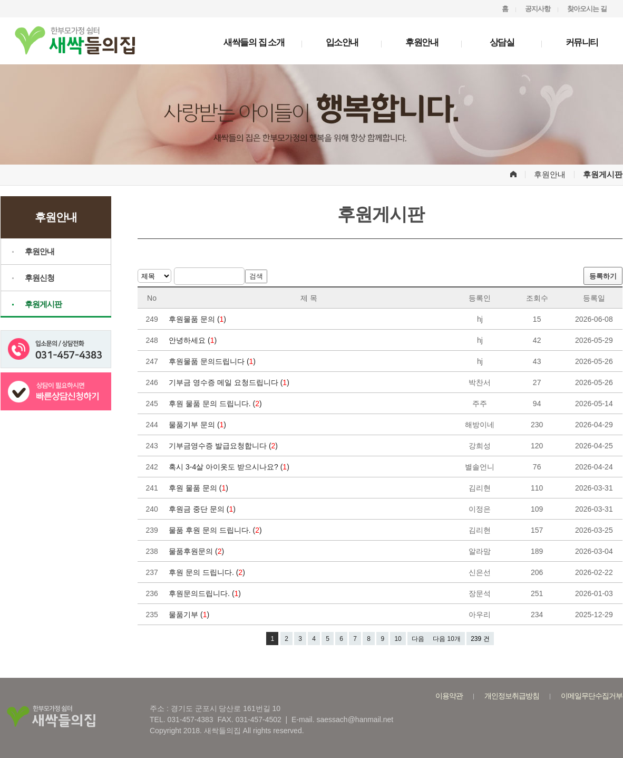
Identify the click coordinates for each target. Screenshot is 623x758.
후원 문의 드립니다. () (208, 572)
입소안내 (342, 42)
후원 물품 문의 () (199, 488)
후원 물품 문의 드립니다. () (216, 403)
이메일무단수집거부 (591, 696)
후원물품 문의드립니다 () (213, 361)
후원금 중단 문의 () (203, 509)
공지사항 (537, 9)
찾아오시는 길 (587, 9)
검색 (256, 276)
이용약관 (449, 696)
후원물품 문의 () (198, 319)
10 (397, 638)
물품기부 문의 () (198, 424)
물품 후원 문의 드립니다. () (216, 530)
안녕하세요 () (194, 340)
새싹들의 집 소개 (253, 42)
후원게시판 (43, 304)
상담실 (502, 42)
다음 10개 (447, 638)
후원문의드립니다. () (206, 593)
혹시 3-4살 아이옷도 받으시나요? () (230, 467)
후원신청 (39, 277)
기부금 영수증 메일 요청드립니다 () (230, 382)
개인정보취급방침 (511, 696)
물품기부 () (190, 614)
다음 (418, 638)
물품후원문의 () (197, 551)
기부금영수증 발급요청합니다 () (224, 446)
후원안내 (421, 42)
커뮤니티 (582, 42)
